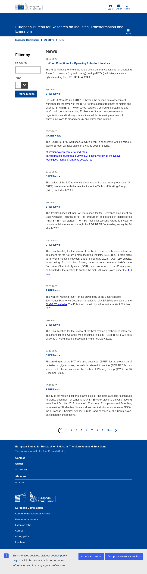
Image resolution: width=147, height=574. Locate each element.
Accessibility (21, 469)
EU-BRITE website (56, 304)
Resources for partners (26, 519)
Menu (128, 31)
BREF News (53, 93)
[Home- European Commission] (30, 6)
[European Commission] (38, 498)
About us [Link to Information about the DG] (19, 482)
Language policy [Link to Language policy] (23, 525)
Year (18, 77)
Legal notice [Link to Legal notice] (21, 542)
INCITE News (53, 135)
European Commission (27, 40)
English (119, 7)
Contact (19, 464)
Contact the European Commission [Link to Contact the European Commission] (32, 513)
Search (127, 7)
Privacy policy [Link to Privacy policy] (22, 536)
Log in (110, 7)
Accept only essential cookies (124, 556)
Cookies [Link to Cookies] (19, 530)
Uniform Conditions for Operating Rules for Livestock (78, 63)
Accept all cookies (91, 556)
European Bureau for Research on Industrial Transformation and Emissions (60, 446)
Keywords (21, 62)
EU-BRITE (49, 40)
